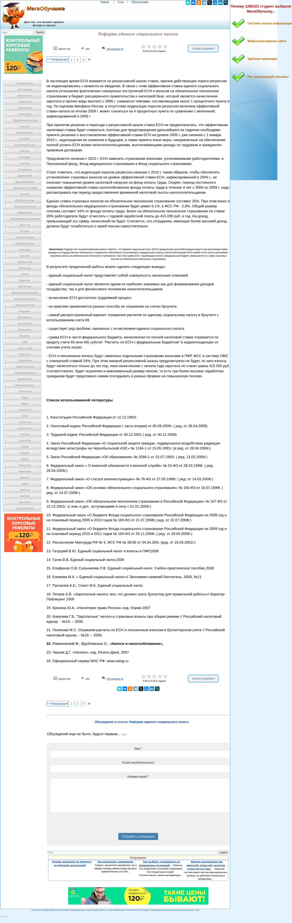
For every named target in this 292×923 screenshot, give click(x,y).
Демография (25, 175)
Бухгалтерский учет (24, 145)
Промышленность (24, 385)
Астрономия (24, 114)
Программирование (24, 373)
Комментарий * (138, 776)
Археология (25, 101)
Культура (25, 255)
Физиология (24, 465)
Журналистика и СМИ (24, 188)
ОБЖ (25, 342)
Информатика (24, 212)
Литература (25, 268)
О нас (121, 2)
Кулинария (25, 249)
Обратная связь (140, 2)
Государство (25, 169)
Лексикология (25, 262)
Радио (25, 397)
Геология (25, 163)
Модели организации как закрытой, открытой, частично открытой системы (205, 865)
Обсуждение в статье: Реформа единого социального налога (142, 722)
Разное (25, 403)
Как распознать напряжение (115, 861)
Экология (25, 496)
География (25, 157)
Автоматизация (25, 83)
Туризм (25, 446)
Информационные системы (24, 219)
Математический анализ (25, 292)
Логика (25, 274)
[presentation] (80, 824)
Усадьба (24, 453)
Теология (25, 434)
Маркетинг (24, 280)
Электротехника (24, 508)
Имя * (138, 748)
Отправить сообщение (138, 836)
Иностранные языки (24, 206)
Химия (24, 483)
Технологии (25, 440)
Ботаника (25, 138)
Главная (104, 2)
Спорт (25, 416)
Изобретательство (25, 200)
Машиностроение (24, 305)
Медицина (24, 311)
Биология (25, 126)
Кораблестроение (24, 243)
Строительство (25, 428)
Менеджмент (25, 317)
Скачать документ (203, 48)
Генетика (25, 151)
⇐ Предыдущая (57, 59)
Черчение (25, 490)
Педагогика (25, 354)
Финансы (25, 477)
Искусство (24, 225)
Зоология (25, 194)
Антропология (24, 95)
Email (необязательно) (138, 762)
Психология (25, 391)
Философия (24, 471)
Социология (24, 409)
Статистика (25, 422)
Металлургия (25, 323)
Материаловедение (24, 299)
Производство (24, 379)
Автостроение (24, 89)
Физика (25, 459)
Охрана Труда (24, 348)
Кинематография (25, 237)
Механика (25, 336)
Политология (25, 360)
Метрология (24, 329)
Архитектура (25, 108)
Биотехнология (25, 132)
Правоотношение (25, 366)
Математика (24, 286)
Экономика (25, 502)
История (24, 231)
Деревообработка (24, 182)
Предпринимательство (25, 120)
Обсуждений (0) (115, 49)
